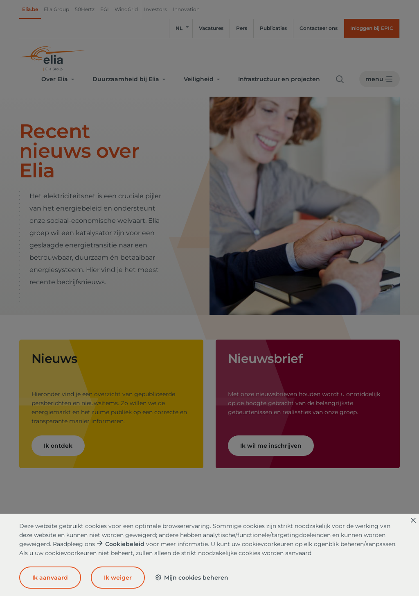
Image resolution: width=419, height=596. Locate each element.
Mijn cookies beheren (191, 577)
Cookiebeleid (124, 544)
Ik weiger (118, 577)
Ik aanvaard (50, 577)
